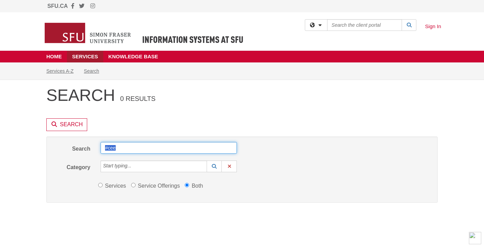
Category (78, 105)
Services (85, 56)
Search (81, 86)
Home (54, 56)
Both (194, 123)
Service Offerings (155, 123)
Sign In (433, 26)
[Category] (135, 104)
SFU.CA (57, 6)
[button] (214, 104)
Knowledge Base (133, 56)
